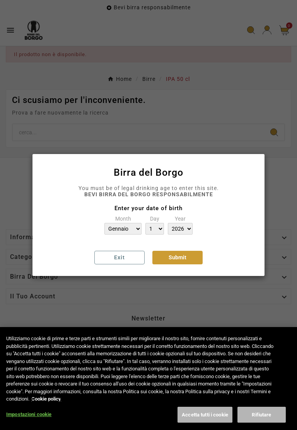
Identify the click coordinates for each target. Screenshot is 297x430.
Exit (119, 257)
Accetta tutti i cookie (205, 420)
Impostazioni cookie (28, 420)
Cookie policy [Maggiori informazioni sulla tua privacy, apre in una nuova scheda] (46, 404)
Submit (177, 257)
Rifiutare (261, 420)
